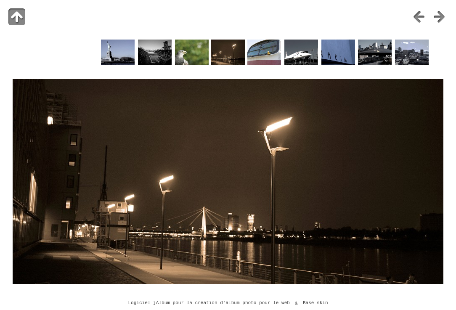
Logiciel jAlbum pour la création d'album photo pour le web (209, 303)
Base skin (315, 303)
